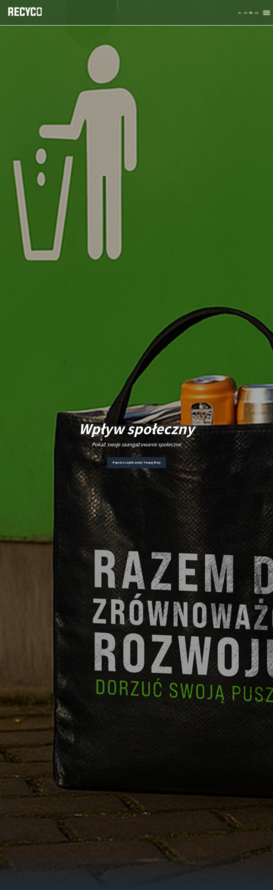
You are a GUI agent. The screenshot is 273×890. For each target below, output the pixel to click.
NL (239, 13)
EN (245, 13)
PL (251, 13)
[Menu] (266, 13)
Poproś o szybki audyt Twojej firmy (137, 462)
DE (256, 13)
